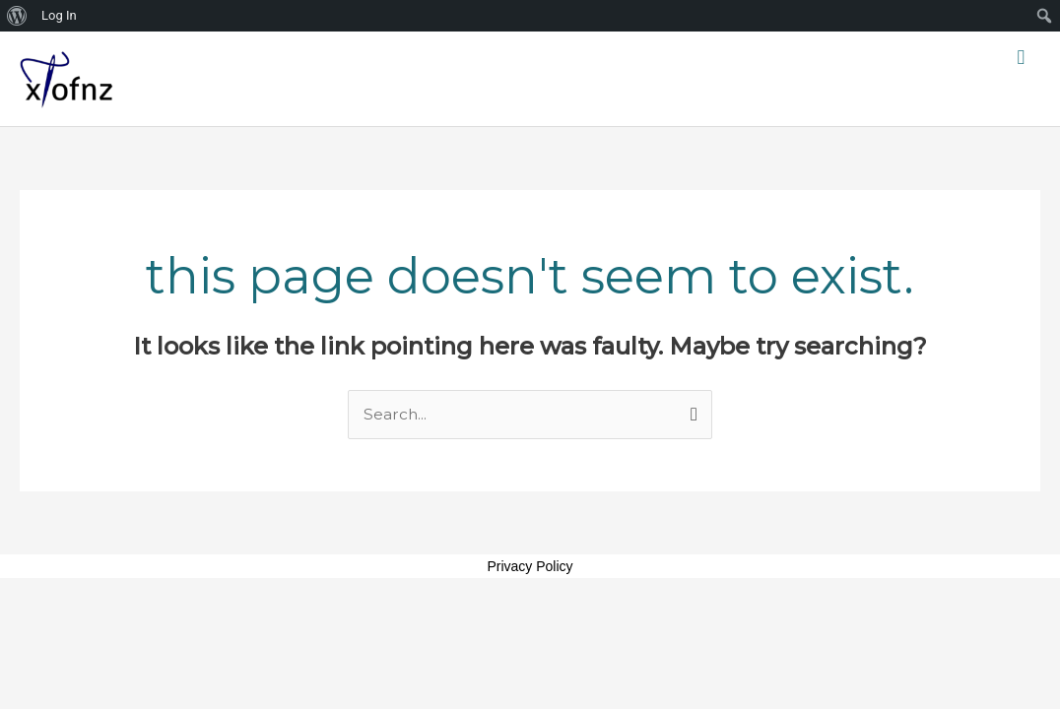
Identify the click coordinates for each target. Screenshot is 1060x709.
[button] (1021, 57)
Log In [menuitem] (59, 15)
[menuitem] (17, 16)
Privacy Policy (529, 567)
